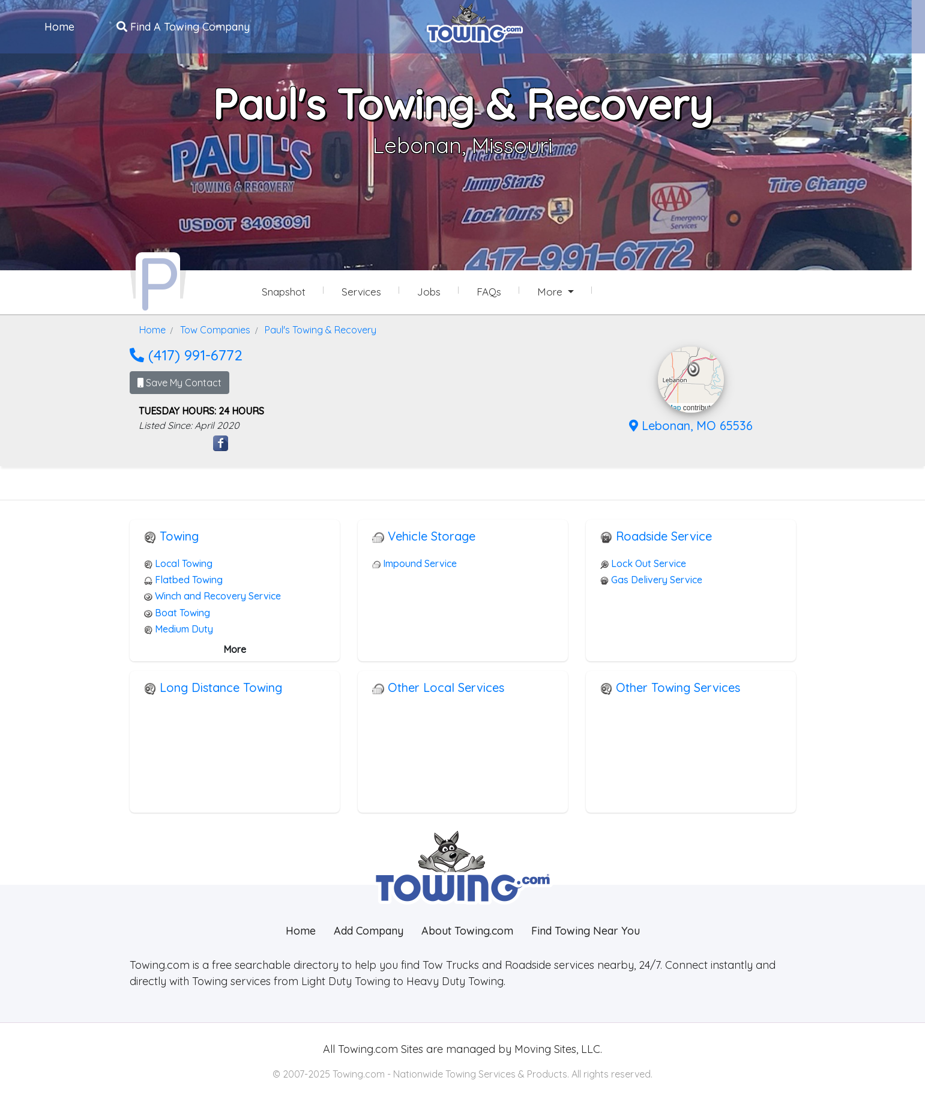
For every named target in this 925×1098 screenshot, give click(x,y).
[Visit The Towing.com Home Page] (475, 22)
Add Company (368, 929)
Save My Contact (179, 381)
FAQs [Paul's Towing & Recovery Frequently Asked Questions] (489, 291)
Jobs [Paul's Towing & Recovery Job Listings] (429, 291)
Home (60, 26)
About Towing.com (467, 929)
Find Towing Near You (585, 929)
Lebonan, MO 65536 (691, 424)
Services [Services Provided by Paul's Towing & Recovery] (361, 291)
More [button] (551, 291)
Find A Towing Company (183, 26)
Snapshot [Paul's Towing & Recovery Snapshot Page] (284, 291)
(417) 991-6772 (186, 354)
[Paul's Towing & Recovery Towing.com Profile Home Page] (158, 281)
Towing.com (366, 1048)
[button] (693, 368)
